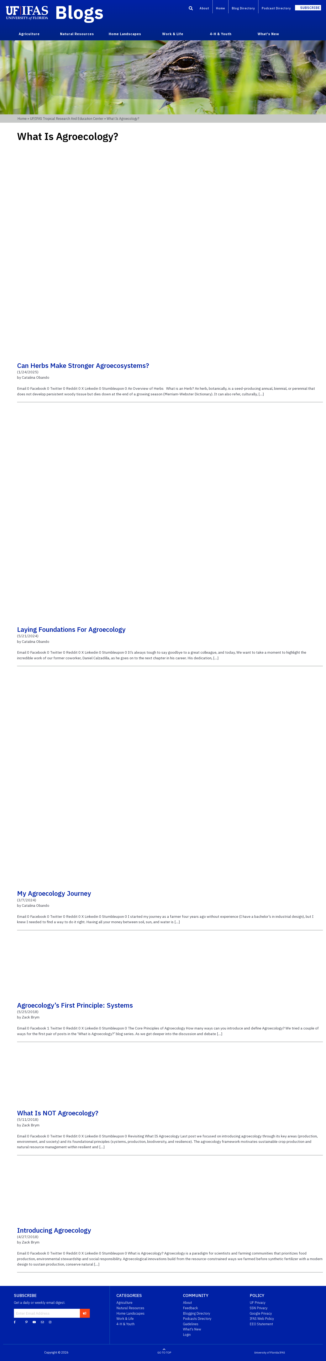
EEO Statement (261, 1324)
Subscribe (310, 8)
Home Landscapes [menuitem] (125, 34)
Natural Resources (130, 1308)
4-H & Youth (125, 1324)
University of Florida (266, 1352)
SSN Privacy (259, 1308)
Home (220, 8)
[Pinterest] (26, 1322)
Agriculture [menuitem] (29, 34)
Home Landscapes (130, 1313)
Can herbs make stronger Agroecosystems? (83, 365)
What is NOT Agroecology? (57, 1113)
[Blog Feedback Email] (42, 1322)
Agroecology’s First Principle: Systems (75, 1005)
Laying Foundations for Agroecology (71, 629)
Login (187, 1335)
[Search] (190, 9)
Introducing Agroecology (54, 1230)
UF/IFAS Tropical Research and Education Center (66, 118)
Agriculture (124, 1302)
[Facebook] (14, 1322)
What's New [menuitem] (268, 34)
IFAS (282, 1352)
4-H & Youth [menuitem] (220, 34)
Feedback (190, 1308)
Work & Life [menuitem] (172, 34)
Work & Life (125, 1318)
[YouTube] (34, 1322)
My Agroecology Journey (54, 893)
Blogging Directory (196, 1313)
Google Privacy (261, 1313)
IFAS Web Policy (262, 1318)
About (204, 8)
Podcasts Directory (197, 1318)
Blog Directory (243, 8)
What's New (192, 1329)
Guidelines (190, 1324)
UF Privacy (257, 1302)
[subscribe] (85, 1313)
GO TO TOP (164, 1352)
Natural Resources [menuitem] (77, 34)
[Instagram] (50, 1322)
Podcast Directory (276, 8)
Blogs (79, 12)
